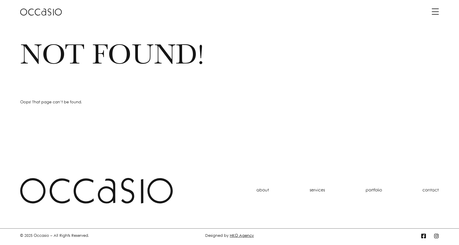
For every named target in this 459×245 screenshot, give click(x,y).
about (262, 190)
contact (430, 190)
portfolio (374, 190)
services (317, 190)
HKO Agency (242, 236)
